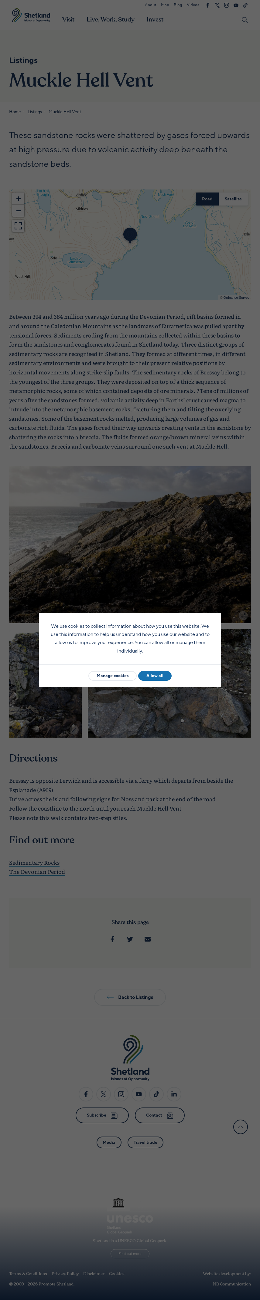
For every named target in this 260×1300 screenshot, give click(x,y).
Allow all (154, 676)
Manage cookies (112, 676)
